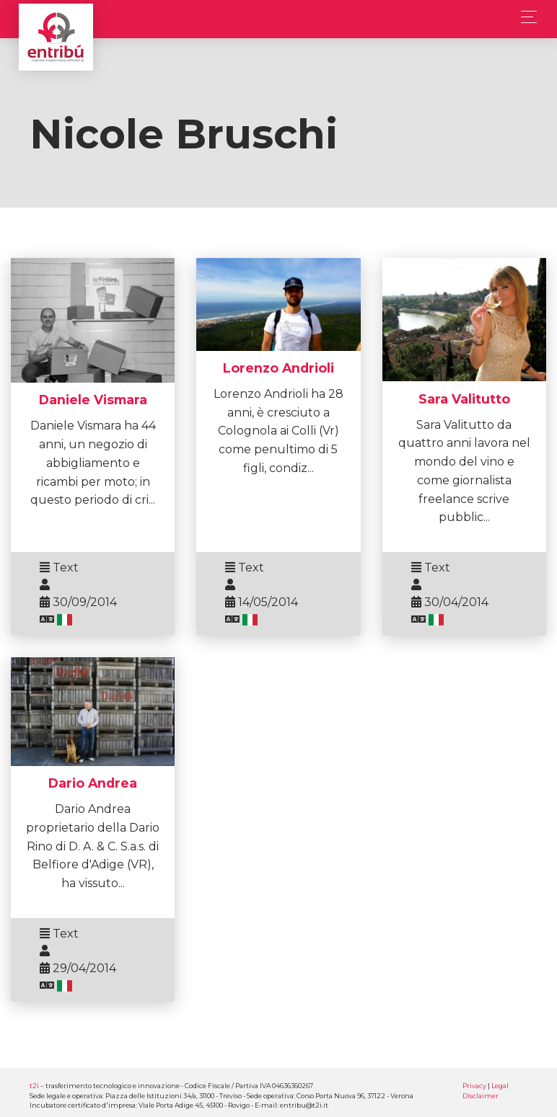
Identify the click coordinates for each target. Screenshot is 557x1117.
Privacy (474, 1086)
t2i (34, 1086)
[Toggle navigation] (525, 17)
